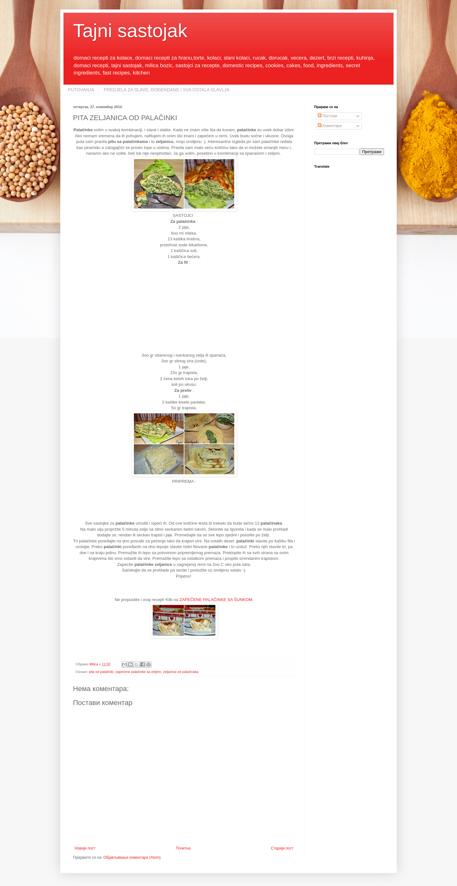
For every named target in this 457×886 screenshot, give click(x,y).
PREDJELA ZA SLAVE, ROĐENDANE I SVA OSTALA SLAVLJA (166, 89)
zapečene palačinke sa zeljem (138, 672)
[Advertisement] (184, 311)
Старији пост (282, 848)
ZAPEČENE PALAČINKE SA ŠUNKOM (215, 599)
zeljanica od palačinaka (181, 672)
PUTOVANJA (81, 89)
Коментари (330, 126)
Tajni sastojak (130, 30)
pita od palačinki (101, 672)
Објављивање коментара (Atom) (132, 857)
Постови (327, 116)
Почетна (183, 848)
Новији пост (85, 848)
